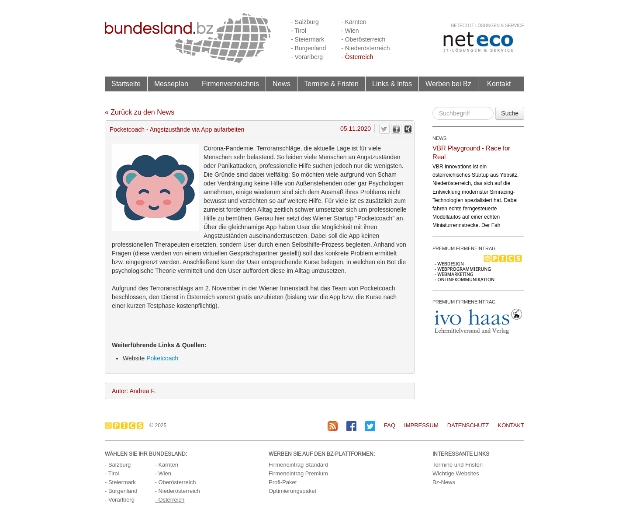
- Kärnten (353, 21)
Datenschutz (468, 425)
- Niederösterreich (365, 48)
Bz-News (443, 482)
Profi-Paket (283, 482)
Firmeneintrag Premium (298, 473)
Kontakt (499, 83)
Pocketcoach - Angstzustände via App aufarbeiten (177, 129)
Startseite (126, 83)
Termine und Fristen (457, 464)
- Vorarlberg (307, 56)
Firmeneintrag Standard (298, 464)
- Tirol (298, 30)
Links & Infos (392, 83)
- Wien (350, 30)
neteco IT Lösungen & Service (487, 25)
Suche (509, 113)
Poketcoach (162, 358)
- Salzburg (305, 21)
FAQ (389, 425)
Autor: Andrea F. (134, 390)
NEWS (439, 138)
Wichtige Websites (455, 473)
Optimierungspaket (292, 491)
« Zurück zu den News (139, 112)
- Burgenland (308, 48)
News (281, 83)
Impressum (421, 425)
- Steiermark (307, 39)
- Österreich (357, 56)
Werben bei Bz (448, 83)
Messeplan (171, 83)
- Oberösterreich (363, 39)
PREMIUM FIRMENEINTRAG (464, 248)
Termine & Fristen (331, 83)
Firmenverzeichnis (230, 83)
